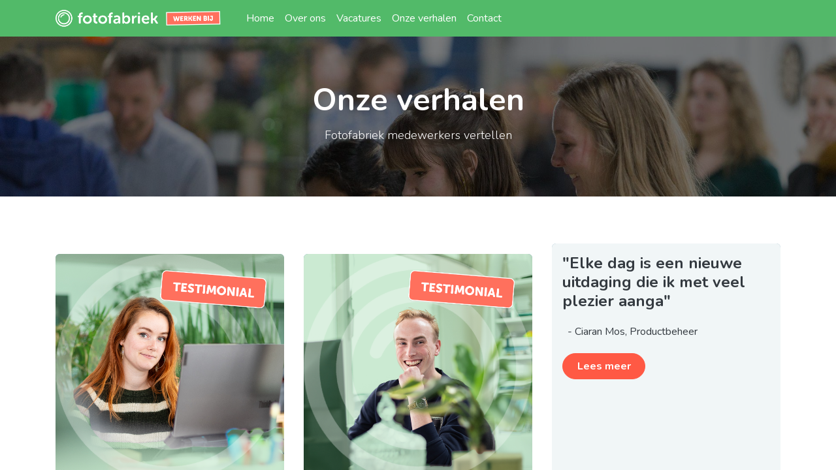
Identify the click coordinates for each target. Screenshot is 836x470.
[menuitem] (260, 18)
